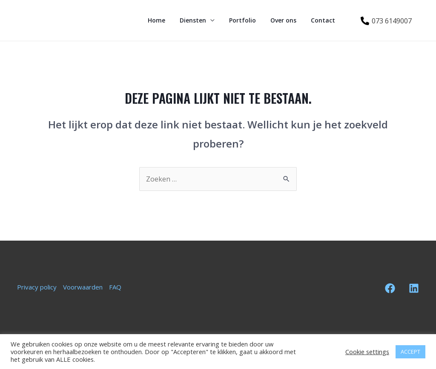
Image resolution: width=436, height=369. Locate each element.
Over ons (287, 20)
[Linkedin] (414, 288)
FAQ (115, 287)
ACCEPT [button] (410, 351)
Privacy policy (37, 287)
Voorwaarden (83, 287)
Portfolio (248, 20)
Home (168, 20)
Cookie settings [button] (367, 351)
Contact (324, 20)
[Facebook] (390, 288)
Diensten (202, 20)
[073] (386, 21)
